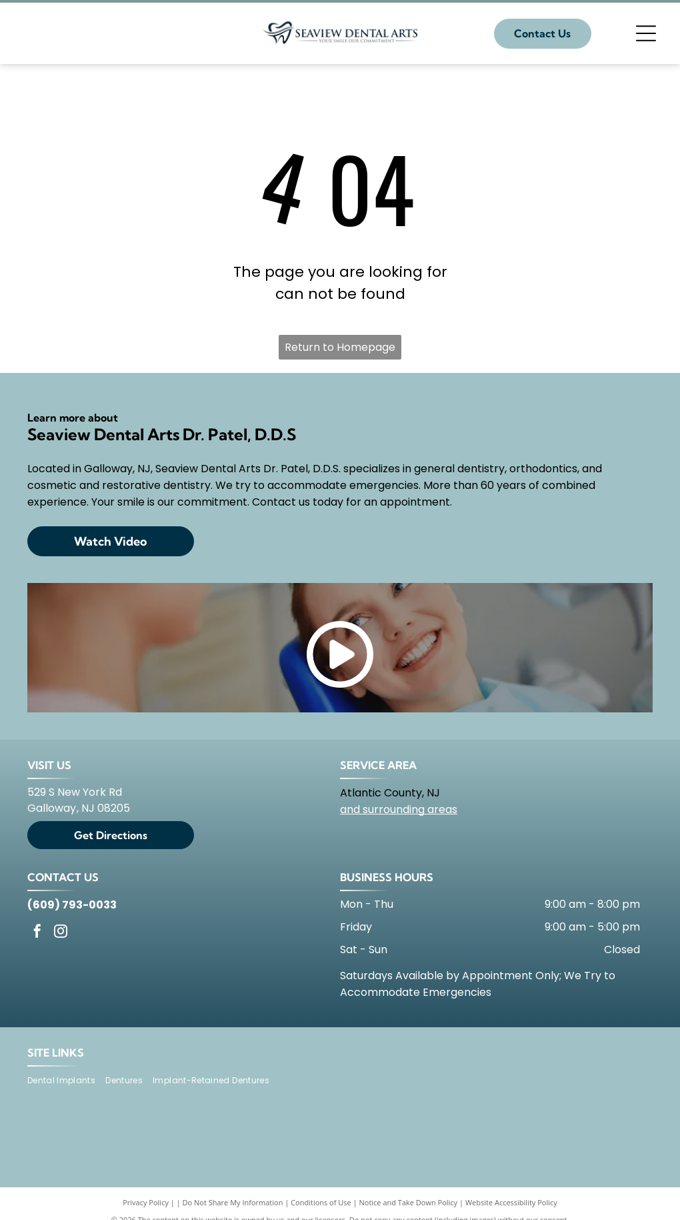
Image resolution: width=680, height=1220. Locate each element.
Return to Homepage (340, 347)
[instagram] (61, 933)
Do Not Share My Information (233, 1202)
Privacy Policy (146, 1202)
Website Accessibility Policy (511, 1202)
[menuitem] (66, 1081)
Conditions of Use (321, 1202)
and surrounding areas (398, 809)
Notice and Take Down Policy (408, 1202)
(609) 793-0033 (72, 904)
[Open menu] (646, 33)
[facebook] (37, 933)
